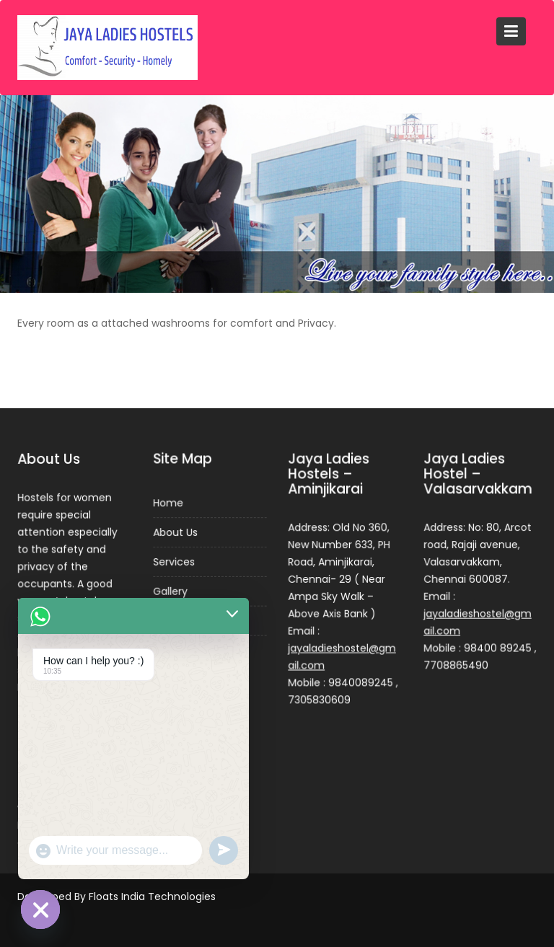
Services (173, 562)
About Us (175, 533)
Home (168, 503)
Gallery (170, 591)
